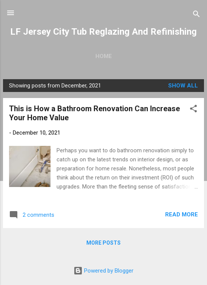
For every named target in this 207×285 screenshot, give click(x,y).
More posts (103, 243)
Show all (183, 85)
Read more (181, 214)
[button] (193, 110)
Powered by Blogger (103, 270)
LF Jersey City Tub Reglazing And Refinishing (103, 31)
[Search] (196, 15)
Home (103, 56)
